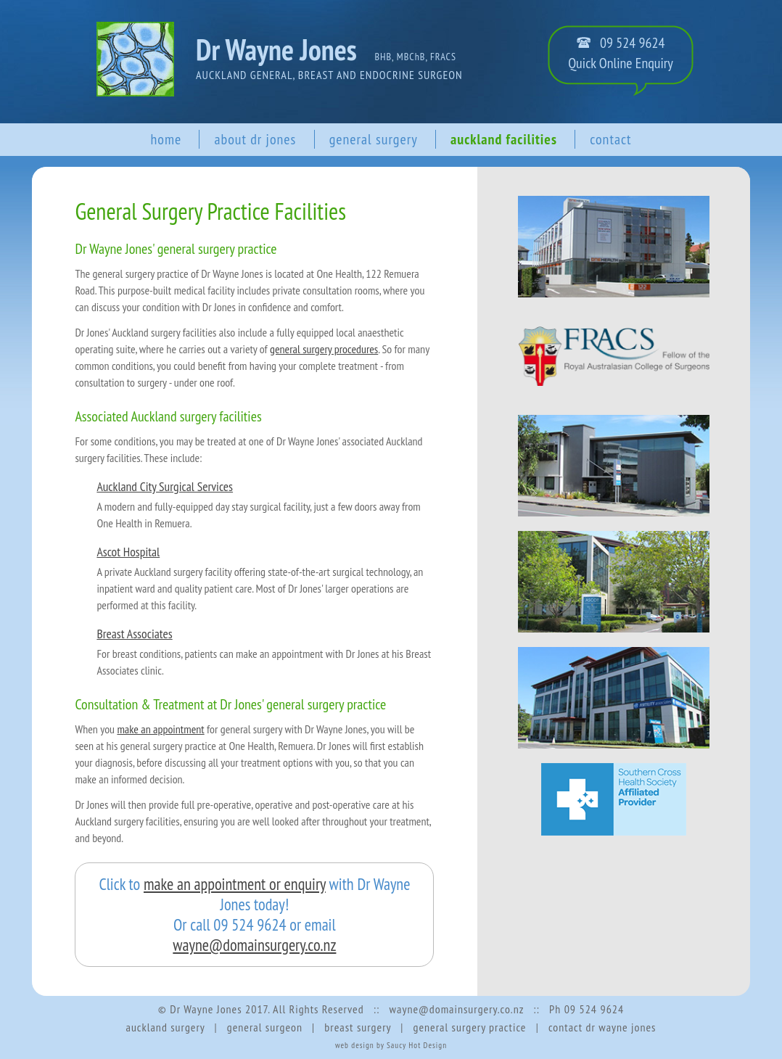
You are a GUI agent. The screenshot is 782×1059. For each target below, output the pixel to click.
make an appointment (160, 729)
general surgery (373, 139)
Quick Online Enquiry (620, 63)
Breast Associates (134, 633)
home (165, 139)
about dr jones (255, 139)
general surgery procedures (324, 349)
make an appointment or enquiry (235, 883)
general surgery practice (469, 1027)
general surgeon (264, 1027)
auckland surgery (165, 1027)
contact (610, 139)
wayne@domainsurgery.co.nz (254, 944)
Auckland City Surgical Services (164, 486)
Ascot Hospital (128, 551)
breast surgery (357, 1027)
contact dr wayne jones (602, 1027)
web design (354, 1045)
